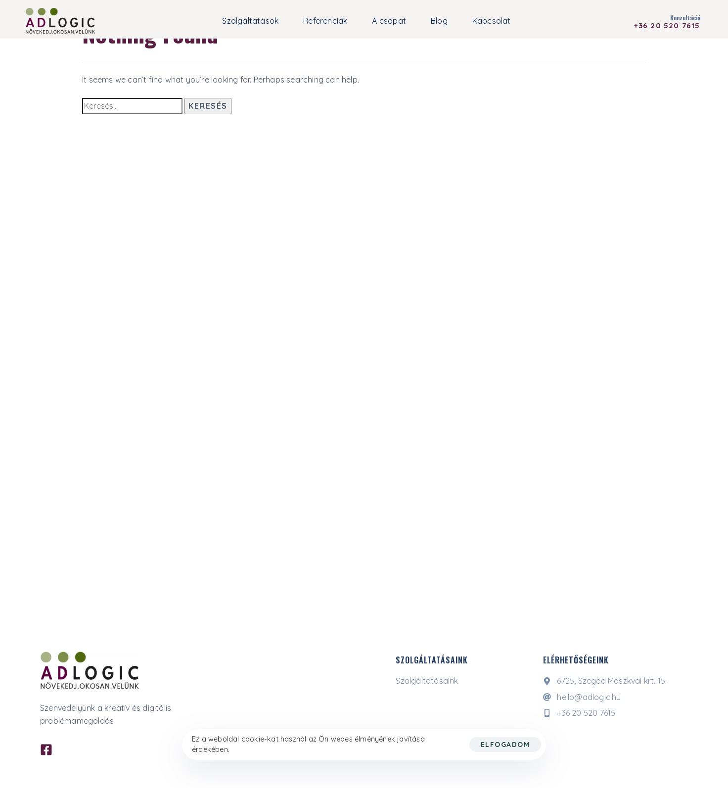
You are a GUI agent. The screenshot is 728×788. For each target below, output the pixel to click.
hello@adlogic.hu (582, 697)
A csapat (389, 21)
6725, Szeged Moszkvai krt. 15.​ (605, 681)
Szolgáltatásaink (427, 681)
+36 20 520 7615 (579, 713)
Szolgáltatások (250, 21)
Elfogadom (505, 744)
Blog (439, 21)
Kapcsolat (491, 21)
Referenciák (325, 21)
